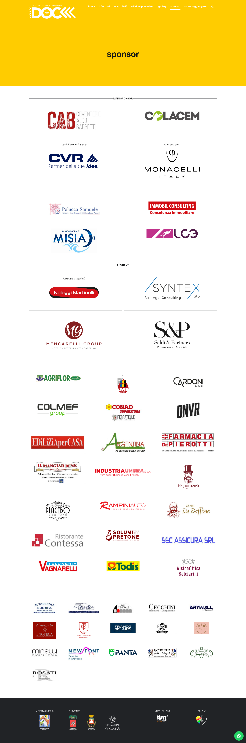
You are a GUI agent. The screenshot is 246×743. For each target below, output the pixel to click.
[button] (212, 6)
